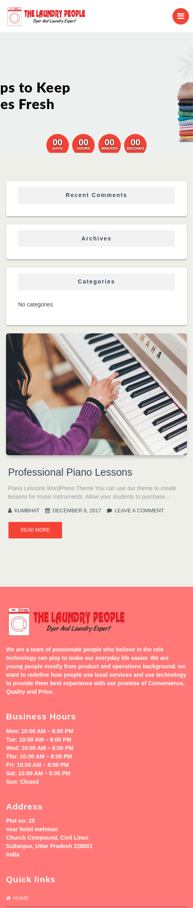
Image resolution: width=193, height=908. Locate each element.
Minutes (109, 148)
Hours (83, 148)
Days (57, 148)
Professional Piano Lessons (70, 472)
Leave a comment (139, 510)
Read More (35, 530)
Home (21, 898)
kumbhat (27, 510)
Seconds (136, 148)
